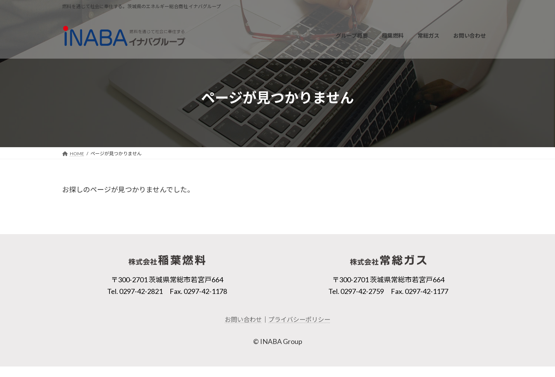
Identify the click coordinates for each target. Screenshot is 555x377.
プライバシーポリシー (299, 319)
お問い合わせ (243, 319)
